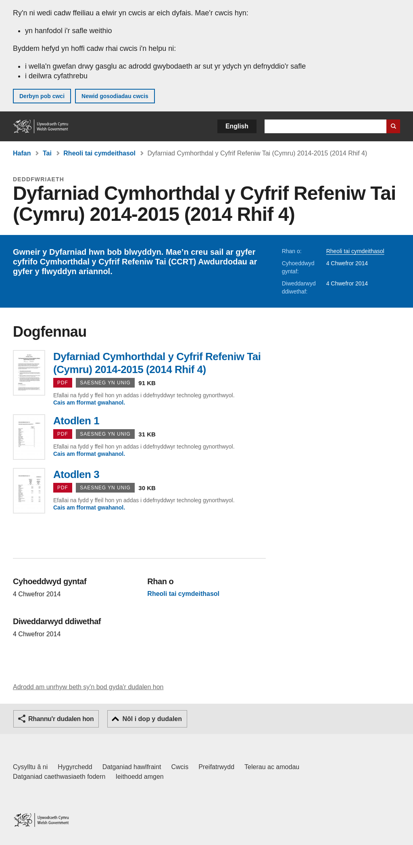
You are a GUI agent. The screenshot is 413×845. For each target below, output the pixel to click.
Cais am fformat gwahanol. (89, 402)
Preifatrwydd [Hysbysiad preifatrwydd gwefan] (216, 766)
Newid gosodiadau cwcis (114, 96)
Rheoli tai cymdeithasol (99, 153)
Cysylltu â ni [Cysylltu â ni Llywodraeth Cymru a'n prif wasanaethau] (30, 766)
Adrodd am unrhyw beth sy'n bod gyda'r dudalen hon (88, 687)
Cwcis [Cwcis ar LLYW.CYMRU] (180, 766)
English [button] (236, 126)
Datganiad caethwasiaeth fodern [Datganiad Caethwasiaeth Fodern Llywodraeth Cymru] (59, 776)
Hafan (22, 153)
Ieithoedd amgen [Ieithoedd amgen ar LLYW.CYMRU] (140, 776)
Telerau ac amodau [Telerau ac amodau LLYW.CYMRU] (271, 766)
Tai (47, 153)
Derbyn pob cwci (42, 96)
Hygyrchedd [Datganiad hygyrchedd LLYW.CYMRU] (75, 766)
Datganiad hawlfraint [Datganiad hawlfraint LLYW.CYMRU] (131, 766)
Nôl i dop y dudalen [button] (152, 718)
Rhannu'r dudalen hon (61, 718)
